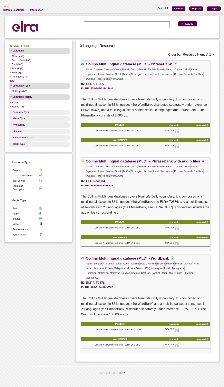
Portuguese (18, 76)
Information (36, 10)
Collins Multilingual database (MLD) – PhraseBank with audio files (143, 161)
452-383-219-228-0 (102, 88)
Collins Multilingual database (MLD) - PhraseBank (129, 64)
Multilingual (18, 91)
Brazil (15, 102)
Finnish (16, 68)
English (16, 64)
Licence (17, 131)
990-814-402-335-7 (102, 287)
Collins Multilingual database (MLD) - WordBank (127, 258)
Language (18, 50)
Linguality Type (21, 85)
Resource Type (21, 112)
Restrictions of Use (23, 137)
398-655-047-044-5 (102, 185)
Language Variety (22, 97)
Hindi (14, 72)
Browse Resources (13, 10)
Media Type (19, 118)
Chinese (16, 56)
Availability (19, 125)
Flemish (16, 106)
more (11, 80)
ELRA (122, 373)
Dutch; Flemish (20, 60)
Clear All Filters (21, 45)
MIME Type (19, 144)
